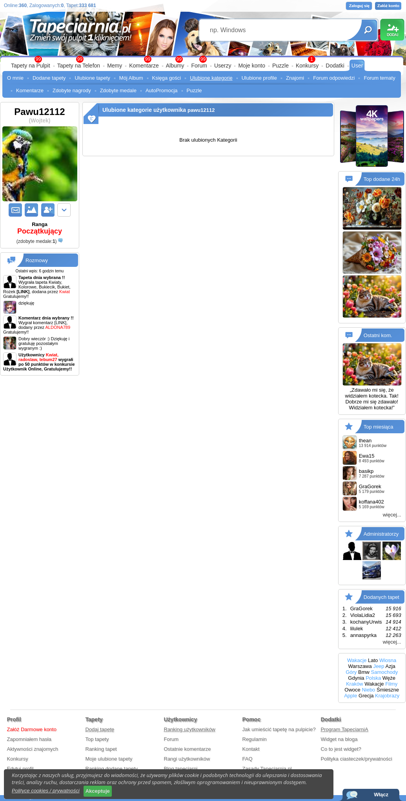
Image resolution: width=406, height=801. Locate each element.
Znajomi (295, 78)
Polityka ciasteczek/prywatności (356, 759)
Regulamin (254, 739)
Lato (373, 660)
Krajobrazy (387, 696)
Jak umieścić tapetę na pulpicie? (279, 729)
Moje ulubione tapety (109, 759)
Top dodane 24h (382, 179)
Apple (350, 696)
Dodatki (335, 65)
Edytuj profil (20, 769)
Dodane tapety (49, 78)
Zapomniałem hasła (29, 739)
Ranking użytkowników (190, 729)
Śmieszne (388, 690)
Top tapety (97, 739)
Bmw (364, 672)
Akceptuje (98, 791)
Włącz (381, 794)
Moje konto (251, 65)
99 (203, 59)
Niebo (368, 690)
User (357, 65)
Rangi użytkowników (187, 759)
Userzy (222, 65)
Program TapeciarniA (344, 729)
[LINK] (61, 322)
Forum (199, 65)
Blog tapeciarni (181, 769)
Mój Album (131, 78)
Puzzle (280, 65)
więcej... (392, 515)
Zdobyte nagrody (72, 90)
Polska (373, 678)
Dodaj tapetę (100, 729)
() (36, 241)
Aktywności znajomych (32, 749)
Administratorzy (381, 534)
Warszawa (360, 666)
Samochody (384, 672)
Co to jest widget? (341, 749)
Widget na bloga (339, 739)
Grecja (366, 696)
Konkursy (307, 65)
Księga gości (166, 78)
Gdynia (356, 678)
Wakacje (356, 660)
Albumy (175, 65)
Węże (388, 678)
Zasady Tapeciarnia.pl (267, 769)
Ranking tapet (101, 749)
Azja (390, 666)
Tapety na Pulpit (30, 65)
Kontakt (251, 749)
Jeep (378, 666)
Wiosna (387, 660)
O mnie (15, 78)
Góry (351, 672)
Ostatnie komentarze (187, 749)
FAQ (247, 759)
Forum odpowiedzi (334, 78)
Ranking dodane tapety (112, 769)
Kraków (354, 684)
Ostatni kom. (378, 335)
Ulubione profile (259, 78)
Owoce (352, 690)
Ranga (39, 228)
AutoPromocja (162, 90)
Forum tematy (379, 78)
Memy (114, 65)
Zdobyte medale (118, 90)
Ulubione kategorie (211, 78)
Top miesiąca (378, 427)
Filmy (391, 684)
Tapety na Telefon (78, 65)
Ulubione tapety (92, 78)
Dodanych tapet (381, 597)
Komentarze (143, 65)
